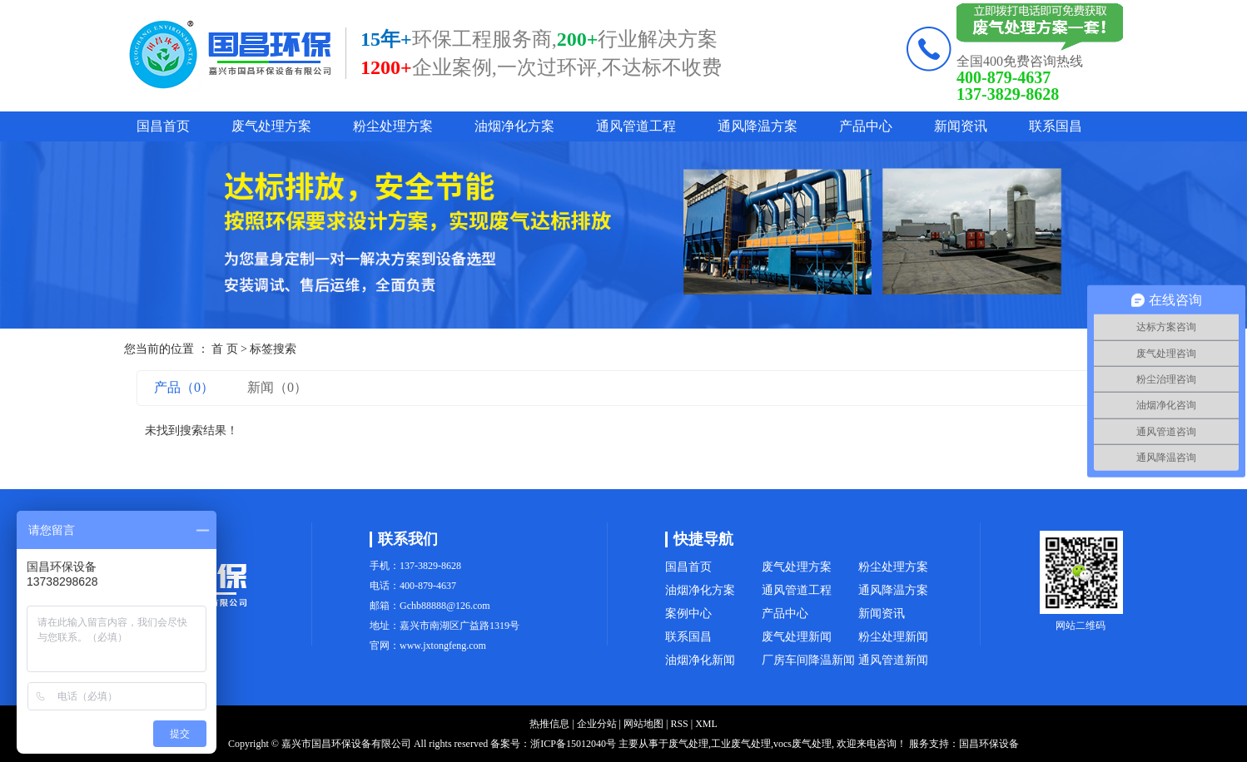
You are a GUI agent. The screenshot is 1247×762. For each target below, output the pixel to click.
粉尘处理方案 (393, 126)
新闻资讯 (960, 126)
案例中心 (688, 613)
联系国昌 (1055, 126)
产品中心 (865, 126)
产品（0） (184, 387)
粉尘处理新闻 (893, 637)
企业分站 (597, 724)
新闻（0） (277, 387)
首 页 (224, 349)
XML (706, 724)
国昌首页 (163, 126)
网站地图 (643, 724)
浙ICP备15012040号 (573, 744)
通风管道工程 (636, 126)
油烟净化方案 (514, 126)
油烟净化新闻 (700, 660)
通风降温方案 (757, 126)
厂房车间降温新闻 (808, 660)
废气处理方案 (271, 126)
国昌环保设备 (989, 744)
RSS (679, 724)
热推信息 (549, 724)
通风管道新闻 (893, 660)
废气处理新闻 (797, 637)
